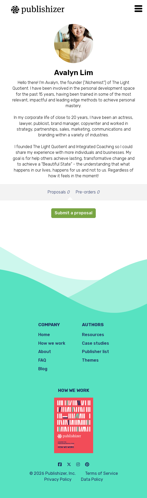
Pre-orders (87, 192)
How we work (51, 343)
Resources (93, 334)
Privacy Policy (58, 479)
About (44, 351)
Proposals (58, 192)
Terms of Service (101, 473)
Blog (42, 368)
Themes (90, 360)
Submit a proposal (73, 212)
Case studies (95, 343)
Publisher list (95, 351)
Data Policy (92, 479)
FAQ (42, 360)
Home (44, 334)
